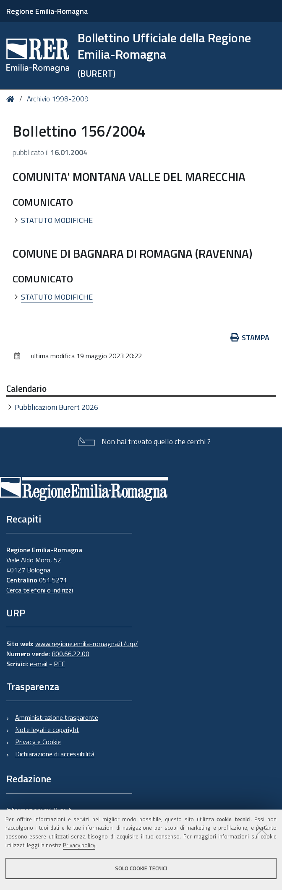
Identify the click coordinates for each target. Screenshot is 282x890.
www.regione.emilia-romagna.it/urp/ (86, 644)
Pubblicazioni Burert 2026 (56, 407)
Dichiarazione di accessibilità (54, 754)
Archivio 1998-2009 (58, 98)
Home (12, 99)
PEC (59, 664)
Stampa (250, 337)
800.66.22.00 (70, 654)
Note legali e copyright (47, 729)
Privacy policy (79, 845)
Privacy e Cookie (38, 742)
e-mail (38, 664)
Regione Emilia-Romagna (47, 11)
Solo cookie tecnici (141, 868)
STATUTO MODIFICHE (57, 220)
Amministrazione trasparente (56, 717)
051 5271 (53, 580)
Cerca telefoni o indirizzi (39, 590)
